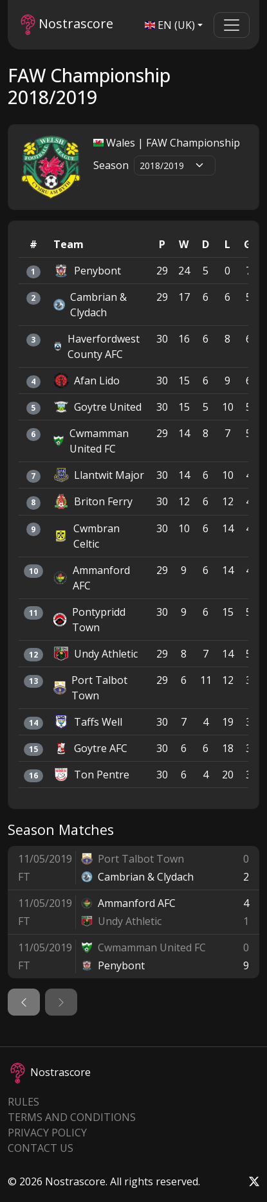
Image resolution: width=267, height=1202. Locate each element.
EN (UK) (170, 25)
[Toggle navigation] (232, 25)
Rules (23, 1102)
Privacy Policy (47, 1133)
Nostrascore (67, 24)
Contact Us (40, 1148)
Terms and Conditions (72, 1117)
